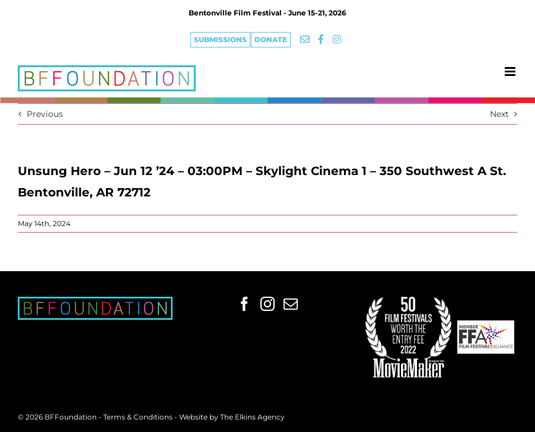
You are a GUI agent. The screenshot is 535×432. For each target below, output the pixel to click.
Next (499, 114)
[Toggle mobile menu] (511, 71)
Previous (45, 114)
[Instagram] (267, 304)
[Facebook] (244, 304)
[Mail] (291, 304)
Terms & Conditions (138, 416)
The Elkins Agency (252, 416)
